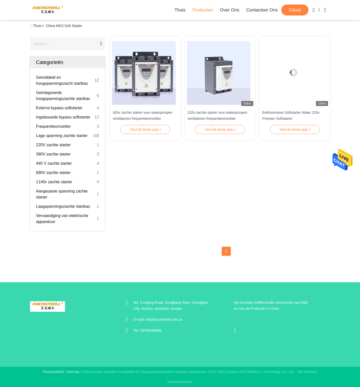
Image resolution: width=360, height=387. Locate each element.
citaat (295, 10)
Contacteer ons (262, 10)
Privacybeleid (53, 372)
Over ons (229, 10)
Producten (202, 10)
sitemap (72, 372)
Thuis (180, 10)
